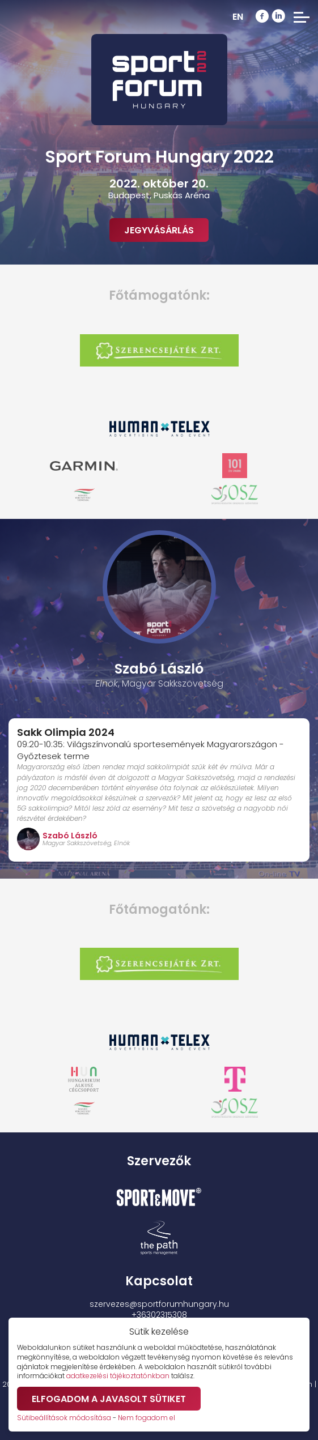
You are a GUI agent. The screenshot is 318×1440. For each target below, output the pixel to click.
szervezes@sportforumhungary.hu (159, 1304)
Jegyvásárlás (159, 230)
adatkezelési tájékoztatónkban (117, 1376)
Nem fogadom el (146, 1417)
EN (237, 16)
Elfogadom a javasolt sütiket (109, 1398)
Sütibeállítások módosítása (64, 1417)
